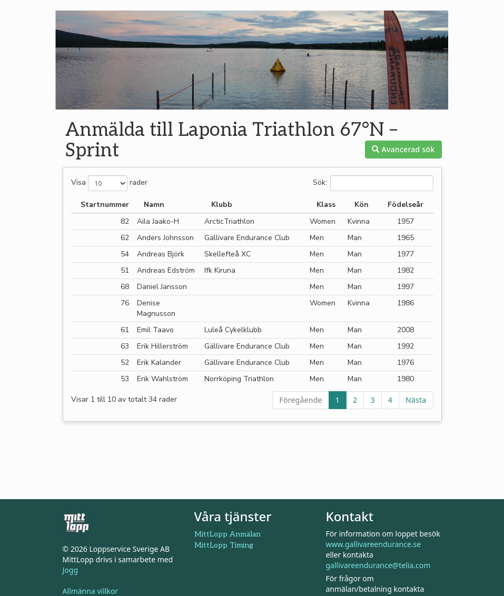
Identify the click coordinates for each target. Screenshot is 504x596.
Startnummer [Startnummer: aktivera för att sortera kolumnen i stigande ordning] (105, 205)
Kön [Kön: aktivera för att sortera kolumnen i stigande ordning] (361, 205)
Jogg (70, 570)
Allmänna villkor (90, 591)
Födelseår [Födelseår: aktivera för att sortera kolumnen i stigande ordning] (405, 205)
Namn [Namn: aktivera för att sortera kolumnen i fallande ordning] (154, 205)
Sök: (373, 183)
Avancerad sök (403, 149)
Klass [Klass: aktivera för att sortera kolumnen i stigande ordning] (326, 205)
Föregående (300, 400)
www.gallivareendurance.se (373, 544)
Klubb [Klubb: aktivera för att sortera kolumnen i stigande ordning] (221, 205)
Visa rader (109, 183)
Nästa (416, 400)
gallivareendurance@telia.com (378, 565)
